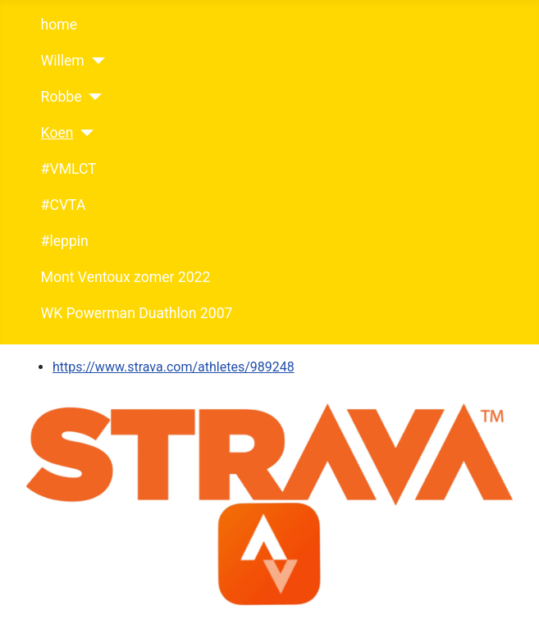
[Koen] (83, 133)
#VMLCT (69, 169)
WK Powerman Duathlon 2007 (137, 313)
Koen (57, 133)
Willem (63, 60)
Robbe (61, 97)
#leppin (65, 241)
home (59, 24)
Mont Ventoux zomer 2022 (126, 277)
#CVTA (63, 205)
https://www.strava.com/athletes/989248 (174, 367)
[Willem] (95, 60)
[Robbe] (92, 96)
